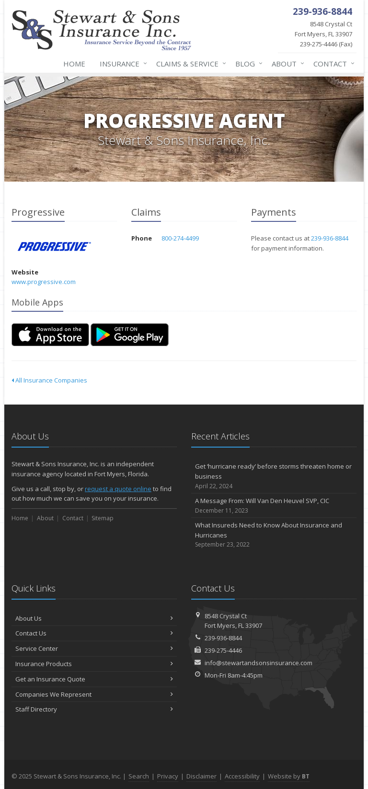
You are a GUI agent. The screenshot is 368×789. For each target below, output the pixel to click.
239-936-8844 (329, 238)
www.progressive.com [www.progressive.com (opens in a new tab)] (44, 281)
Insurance (121, 63)
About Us (94, 618)
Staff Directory (94, 709)
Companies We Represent (94, 694)
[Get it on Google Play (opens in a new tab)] (130, 334)
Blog (247, 63)
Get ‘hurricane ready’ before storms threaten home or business (274, 476)
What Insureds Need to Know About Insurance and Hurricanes (274, 535)
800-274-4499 (180, 238)
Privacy (167, 776)
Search (138, 776)
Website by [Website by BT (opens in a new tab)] (289, 776)
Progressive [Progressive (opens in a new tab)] (54, 246)
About (286, 63)
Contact (332, 63)
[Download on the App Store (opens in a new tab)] (50, 334)
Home (74, 63)
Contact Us (94, 633)
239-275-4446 (223, 650)
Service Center (94, 648)
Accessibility (242, 776)
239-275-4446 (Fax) (317, 33)
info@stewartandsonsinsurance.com (258, 662)
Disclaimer (201, 776)
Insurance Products (94, 663)
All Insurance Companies (49, 380)
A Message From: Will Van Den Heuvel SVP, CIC (274, 505)
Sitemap (103, 518)
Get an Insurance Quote (94, 679)
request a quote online (118, 488)
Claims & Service (189, 63)
